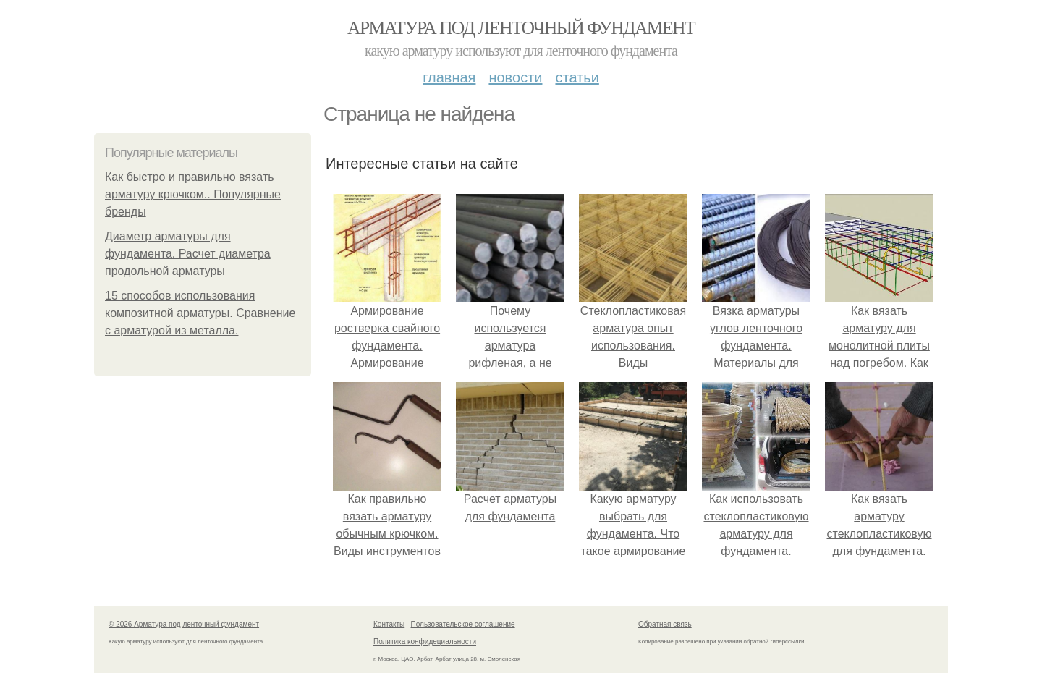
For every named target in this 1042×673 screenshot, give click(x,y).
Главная (449, 77)
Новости (515, 77)
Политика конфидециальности (424, 642)
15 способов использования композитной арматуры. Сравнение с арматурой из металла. (200, 312)
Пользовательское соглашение (463, 624)
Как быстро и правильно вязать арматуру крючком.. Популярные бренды (193, 194)
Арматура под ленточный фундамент (521, 27)
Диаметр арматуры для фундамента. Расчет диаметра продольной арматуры (188, 253)
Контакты (388, 624)
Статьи (576, 77)
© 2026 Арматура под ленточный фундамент (184, 624)
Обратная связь (665, 624)
